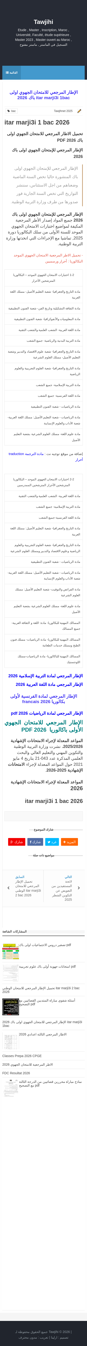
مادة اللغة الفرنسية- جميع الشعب (59, 395)
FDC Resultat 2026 (16, 1073)
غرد (52, 842)
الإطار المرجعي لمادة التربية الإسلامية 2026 (45, 676)
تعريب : (33, 1337)
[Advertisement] (43, 1156)
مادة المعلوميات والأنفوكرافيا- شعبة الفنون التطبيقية (47, 319)
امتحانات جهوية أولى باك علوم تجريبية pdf (47, 966)
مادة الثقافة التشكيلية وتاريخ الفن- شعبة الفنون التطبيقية (44, 308)
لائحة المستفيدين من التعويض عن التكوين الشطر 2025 (62, 890)
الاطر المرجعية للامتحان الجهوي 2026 (27, 1064)
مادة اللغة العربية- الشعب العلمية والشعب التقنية (49, 330)
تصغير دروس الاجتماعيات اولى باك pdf (45, 945)
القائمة (11, 72)
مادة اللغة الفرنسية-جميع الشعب (59, 517)
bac (11, 111)
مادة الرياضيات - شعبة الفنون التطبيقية (55, 406)
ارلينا (54, 1337)
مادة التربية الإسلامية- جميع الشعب (58, 385)
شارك (16, 842)
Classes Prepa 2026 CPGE (22, 1056)
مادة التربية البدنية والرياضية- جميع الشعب (53, 340)
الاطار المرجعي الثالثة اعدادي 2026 (43, 1034)
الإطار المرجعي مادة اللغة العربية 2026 (49, 684)
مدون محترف (28, 1337)
